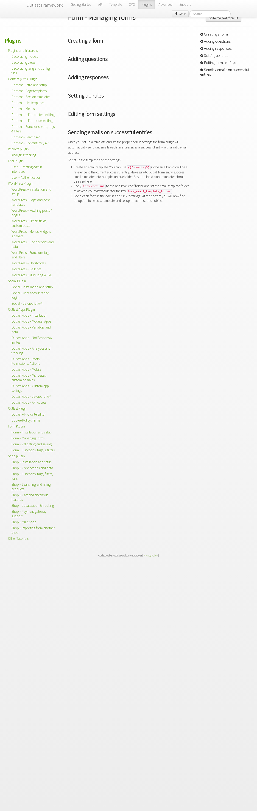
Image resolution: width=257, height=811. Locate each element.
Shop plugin (16, 456)
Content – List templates (27, 103)
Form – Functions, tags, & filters (33, 450)
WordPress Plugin (20, 183)
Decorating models (24, 56)
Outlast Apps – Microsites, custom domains (29, 377)
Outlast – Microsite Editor (28, 414)
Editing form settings (218, 62)
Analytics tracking (23, 155)
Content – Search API (25, 137)
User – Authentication (26, 177)
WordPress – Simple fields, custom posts (29, 223)
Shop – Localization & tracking (32, 505)
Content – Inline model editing (32, 120)
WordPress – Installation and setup (31, 191)
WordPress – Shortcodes (28, 263)
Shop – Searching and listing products (31, 486)
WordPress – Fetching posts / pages (31, 212)
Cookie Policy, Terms (25, 420)
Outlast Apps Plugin (21, 309)
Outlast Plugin (17, 408)
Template (115, 4)
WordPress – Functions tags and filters (30, 254)
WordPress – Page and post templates (30, 202)
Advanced (166, 4)
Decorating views (23, 62)
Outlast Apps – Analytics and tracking (30, 350)
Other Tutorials (18, 538)
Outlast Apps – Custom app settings (30, 388)
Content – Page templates (29, 91)
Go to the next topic (223, 18)
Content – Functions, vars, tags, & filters (33, 128)
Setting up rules (214, 55)
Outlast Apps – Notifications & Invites (31, 340)
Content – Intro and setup (29, 85)
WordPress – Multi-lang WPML (31, 275)
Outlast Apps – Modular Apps (31, 321)
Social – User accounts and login (30, 295)
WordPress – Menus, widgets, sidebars (31, 233)
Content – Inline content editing (33, 114)
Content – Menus (23, 109)
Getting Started (81, 4)
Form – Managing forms (28, 438)
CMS (132, 4)
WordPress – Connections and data (32, 244)
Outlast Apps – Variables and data (31, 329)
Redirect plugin (18, 149)
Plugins (147, 4)
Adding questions (215, 41)
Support (185, 4)
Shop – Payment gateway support (28, 513)
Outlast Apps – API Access (28, 402)
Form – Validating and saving (31, 444)
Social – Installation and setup (32, 287)
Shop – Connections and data (32, 468)
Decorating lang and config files (30, 70)
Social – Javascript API (26, 303)
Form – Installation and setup (31, 432)
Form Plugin (16, 426)
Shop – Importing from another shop (33, 530)
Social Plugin (17, 281)
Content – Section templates (30, 97)
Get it (180, 14)
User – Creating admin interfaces (26, 169)
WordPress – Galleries (26, 269)
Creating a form (214, 34)
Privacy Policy (150, 555)
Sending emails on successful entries (224, 72)
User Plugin (16, 161)
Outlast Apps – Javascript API (31, 396)
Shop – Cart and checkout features (29, 497)
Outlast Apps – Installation (29, 315)
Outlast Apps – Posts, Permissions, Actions (25, 361)
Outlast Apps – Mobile (26, 369)
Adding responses (216, 48)
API (100, 4)
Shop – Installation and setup (31, 462)
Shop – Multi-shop (23, 522)
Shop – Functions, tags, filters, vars (32, 476)
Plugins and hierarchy (23, 50)
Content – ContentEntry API (30, 143)
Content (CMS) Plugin (22, 79)
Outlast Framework (44, 5)
